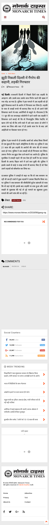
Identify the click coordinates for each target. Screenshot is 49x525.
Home (3, 73)
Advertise (28, 493)
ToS (26, 498)
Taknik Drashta (24, 485)
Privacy (6, 498)
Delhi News (11, 73)
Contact (27, 502)
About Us (6, 502)
